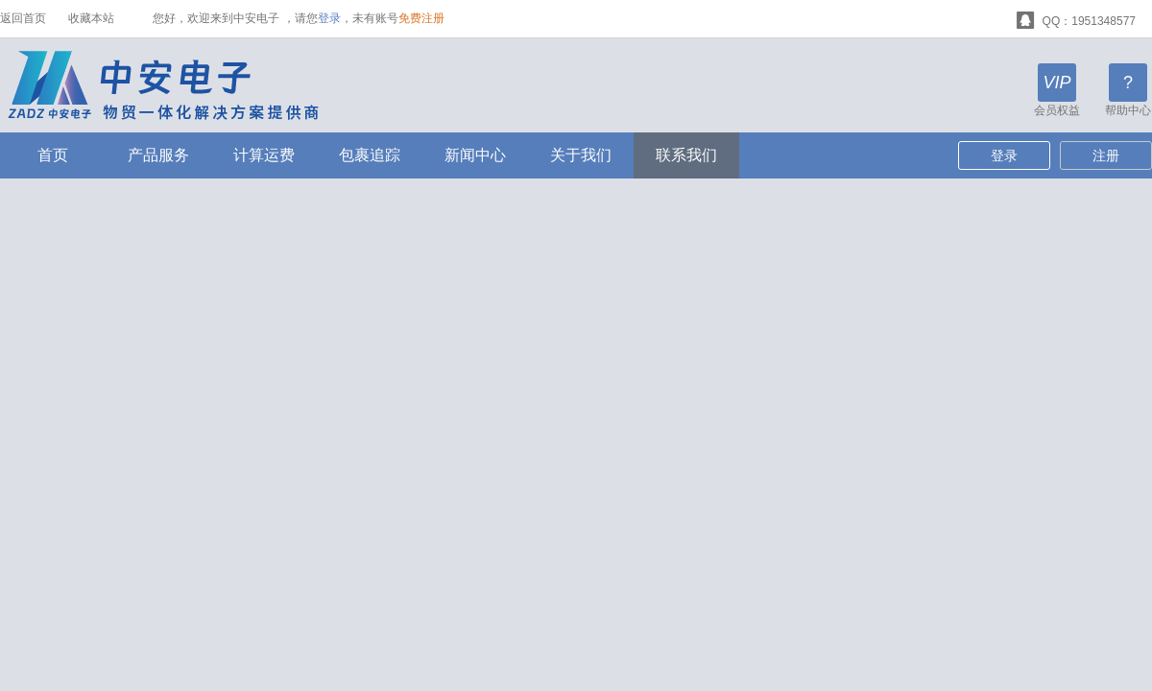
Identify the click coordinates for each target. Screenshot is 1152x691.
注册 (1105, 155)
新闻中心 (475, 155)
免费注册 (421, 18)
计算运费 (264, 155)
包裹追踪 (369, 155)
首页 (52, 155)
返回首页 (23, 18)
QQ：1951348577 (1076, 19)
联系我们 (686, 155)
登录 (329, 18)
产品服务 (158, 155)
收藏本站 (91, 18)
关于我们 (581, 155)
